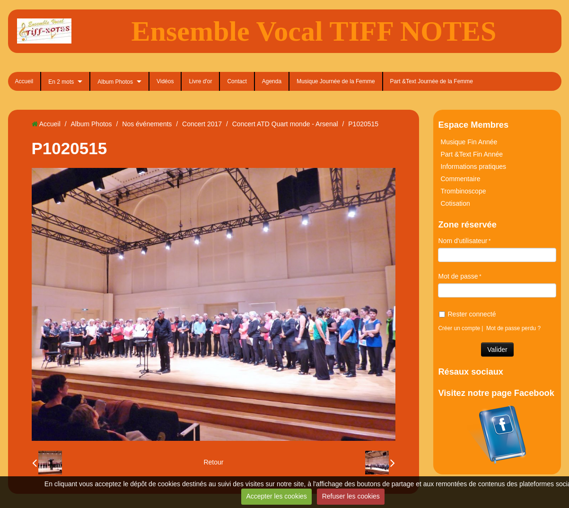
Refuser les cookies (351, 496)
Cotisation (455, 203)
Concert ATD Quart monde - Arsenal (285, 124)
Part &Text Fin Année (471, 154)
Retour (213, 462)
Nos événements (147, 124)
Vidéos (165, 81)
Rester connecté (467, 314)
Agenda (271, 81)
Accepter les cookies (276, 496)
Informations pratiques (473, 166)
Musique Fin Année (468, 142)
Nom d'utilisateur (462, 241)
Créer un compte (459, 328)
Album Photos (115, 82)
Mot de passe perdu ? (513, 328)
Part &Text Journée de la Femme (431, 81)
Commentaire (460, 179)
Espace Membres (473, 125)
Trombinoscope (463, 191)
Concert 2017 (202, 124)
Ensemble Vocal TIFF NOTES (314, 31)
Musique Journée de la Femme (336, 81)
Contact (236, 81)
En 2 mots (61, 82)
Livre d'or (200, 81)
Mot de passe (458, 276)
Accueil (24, 81)
